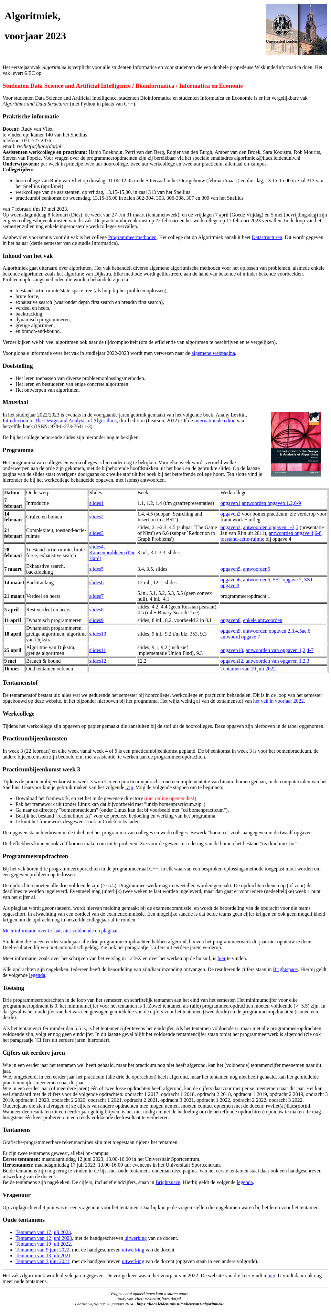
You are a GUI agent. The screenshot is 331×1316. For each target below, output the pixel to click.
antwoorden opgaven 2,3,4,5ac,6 (276, 631)
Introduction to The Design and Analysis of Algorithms (60, 420)
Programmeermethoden (132, 237)
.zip (129, 787)
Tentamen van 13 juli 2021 (43, 1255)
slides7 (96, 596)
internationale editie (215, 420)
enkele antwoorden (262, 620)
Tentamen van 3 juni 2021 (42, 1261)
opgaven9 (230, 631)
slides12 (97, 661)
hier (222, 958)
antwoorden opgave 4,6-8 (295, 533)
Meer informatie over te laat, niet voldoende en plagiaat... (62, 930)
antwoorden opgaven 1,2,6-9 (271, 503)
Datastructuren (267, 237)
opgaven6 (230, 579)
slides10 (97, 634)
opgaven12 (231, 661)
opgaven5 (230, 569)
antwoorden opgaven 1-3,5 (270, 527)
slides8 (96, 609)
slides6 (96, 582)
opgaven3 (230, 527)
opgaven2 (230, 514)
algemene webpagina (213, 353)
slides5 (96, 569)
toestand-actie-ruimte (242, 539)
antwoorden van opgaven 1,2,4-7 (280, 650)
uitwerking (135, 1238)
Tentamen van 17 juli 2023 (43, 1232)
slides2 (96, 516)
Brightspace (285, 969)
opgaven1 (230, 503)
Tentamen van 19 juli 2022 (248, 668)
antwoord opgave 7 (240, 636)
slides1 (96, 503)
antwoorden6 (256, 579)
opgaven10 (231, 650)
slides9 (96, 620)
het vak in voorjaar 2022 (278, 701)
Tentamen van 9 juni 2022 (42, 1249)
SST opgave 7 (287, 579)
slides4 (96, 546)
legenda (37, 975)
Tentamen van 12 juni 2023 (44, 1238)
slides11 (97, 650)
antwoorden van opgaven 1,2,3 (277, 661)
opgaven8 (230, 620)
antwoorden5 (256, 569)
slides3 (96, 533)
